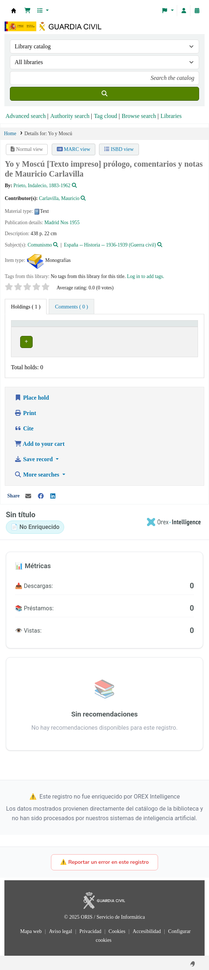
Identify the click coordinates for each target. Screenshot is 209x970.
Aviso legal (61, 929)
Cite (23, 426)
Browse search (139, 116)
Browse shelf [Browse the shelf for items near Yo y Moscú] (145, 341)
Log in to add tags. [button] (145, 276)
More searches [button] (37, 472)
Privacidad (90, 929)
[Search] (104, 94)
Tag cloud (105, 116)
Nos (64, 222)
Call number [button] (131, 327)
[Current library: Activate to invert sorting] (62, 327)
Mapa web (31, 929)
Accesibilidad (147, 929)
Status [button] (177, 327)
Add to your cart (39, 441)
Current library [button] (32, 327)
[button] (27, 10)
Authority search (69, 116)
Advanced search (26, 116)
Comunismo (39, 245)
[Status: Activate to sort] (182, 327)
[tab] (71, 306)
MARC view (73, 149)
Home (10, 133)
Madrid (51, 222)
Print (25, 411)
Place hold (31, 395)
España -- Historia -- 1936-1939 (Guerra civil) (110, 245)
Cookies (117, 929)
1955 (75, 222)
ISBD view (118, 149)
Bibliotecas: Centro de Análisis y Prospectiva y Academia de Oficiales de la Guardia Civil (13, 10)
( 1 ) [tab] (25, 307)
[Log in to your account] (183, 10)
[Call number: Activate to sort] (141, 327)
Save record (34, 457)
